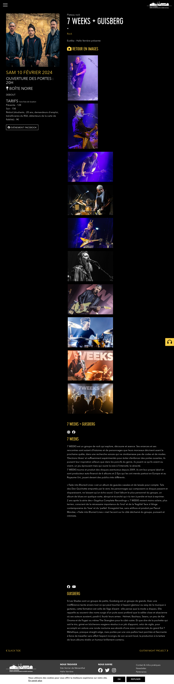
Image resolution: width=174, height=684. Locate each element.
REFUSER (135, 679)
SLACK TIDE (13, 650)
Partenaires (141, 672)
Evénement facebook (22, 127)
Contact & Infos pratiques (148, 665)
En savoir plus (35, 680)
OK (119, 679)
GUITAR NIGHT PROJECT (153, 650)
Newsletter (141, 668)
